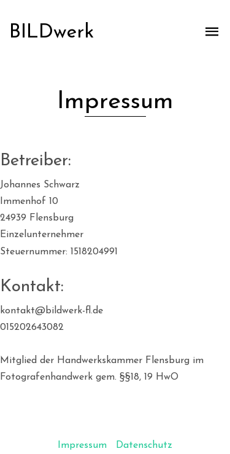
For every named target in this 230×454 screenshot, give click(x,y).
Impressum (82, 445)
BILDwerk (51, 32)
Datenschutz (144, 445)
